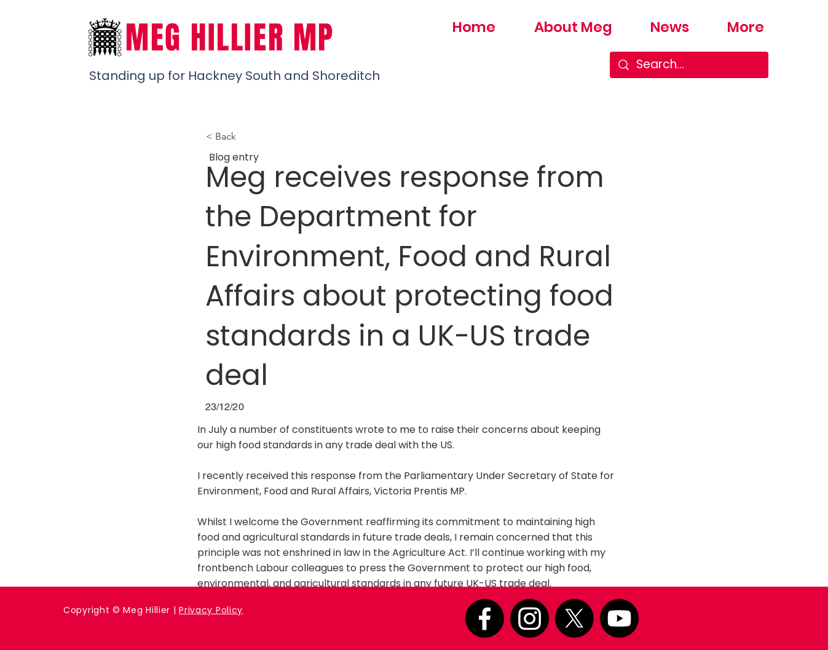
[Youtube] (619, 618)
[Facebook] (484, 618)
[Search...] (689, 65)
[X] (574, 618)
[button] (246, 136)
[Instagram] (529, 618)
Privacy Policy (211, 610)
